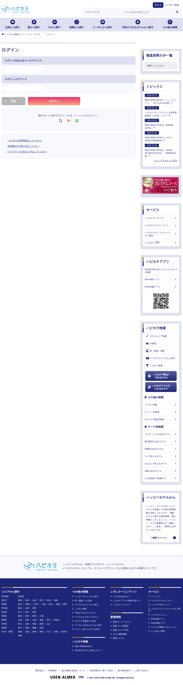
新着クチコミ (117, 638)
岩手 (41, 600)
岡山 (20, 624)
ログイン (54, 101)
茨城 (58, 604)
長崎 (34, 632)
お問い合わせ (141, 670)
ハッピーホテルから (161, 497)
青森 (20, 600)
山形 (34, 600)
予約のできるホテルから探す (138, 24)
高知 (41, 628)
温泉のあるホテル (161, 471)
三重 (41, 616)
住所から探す (12, 24)
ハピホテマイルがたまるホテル (159, 387)
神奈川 (28, 604)
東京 (20, 604)
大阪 (20, 620)
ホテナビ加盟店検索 (161, 419)
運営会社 (39, 670)
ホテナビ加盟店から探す (84, 621)
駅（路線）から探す (82, 600)
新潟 (20, 608)
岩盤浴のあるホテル (161, 449)
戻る (10, 101)
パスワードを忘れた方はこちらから (27, 151)
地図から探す (76, 24)
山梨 (27, 608)
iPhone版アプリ (161, 279)
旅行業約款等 (124, 670)
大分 (49, 632)
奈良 (49, 620)
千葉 (43, 604)
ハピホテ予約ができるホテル (158, 376)
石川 (20, 612)
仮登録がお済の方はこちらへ (23, 146)
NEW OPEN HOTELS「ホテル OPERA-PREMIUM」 (158, 136)
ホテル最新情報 (118, 634)
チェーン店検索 (161, 412)
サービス (152, 210)
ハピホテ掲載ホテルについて (162, 627)
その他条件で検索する (161, 478)
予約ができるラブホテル (84, 613)
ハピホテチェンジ (158, 615)
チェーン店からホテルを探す (86, 629)
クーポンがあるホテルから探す (87, 625)
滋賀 (41, 620)
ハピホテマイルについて (161, 225)
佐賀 (27, 632)
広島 (27, 624)
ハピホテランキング (161, 218)
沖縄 (20, 635)
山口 (49, 624)
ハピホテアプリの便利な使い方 (125, 600)
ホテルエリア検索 (156, 336)
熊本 (41, 632)
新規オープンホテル (120, 622)
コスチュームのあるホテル (161, 434)
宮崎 (56, 632)
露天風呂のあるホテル (161, 441)
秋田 (27, 600)
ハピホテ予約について (160, 605)
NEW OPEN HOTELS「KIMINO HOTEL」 (159, 124)
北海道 (21, 596)
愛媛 (34, 628)
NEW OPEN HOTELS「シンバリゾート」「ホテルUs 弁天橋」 (160, 99)
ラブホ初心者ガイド (120, 596)
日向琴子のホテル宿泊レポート (87, 650)
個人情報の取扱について (73, 670)
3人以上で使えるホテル (161, 463)
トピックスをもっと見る (165, 160)
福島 (56, 600)
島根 (41, 624)
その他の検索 (170, 24)
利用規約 (52, 670)
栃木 (51, 604)
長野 (34, 608)
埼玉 (36, 604)
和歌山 (57, 620)
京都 (34, 620)
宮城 (49, 600)
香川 (20, 628)
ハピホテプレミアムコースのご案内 (161, 234)
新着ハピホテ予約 (119, 630)
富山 (27, 612)
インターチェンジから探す (85, 596)
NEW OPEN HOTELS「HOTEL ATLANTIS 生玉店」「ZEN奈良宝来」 (160, 150)
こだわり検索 (154, 365)
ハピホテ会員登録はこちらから (25, 140)
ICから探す (54, 24)
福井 (34, 612)
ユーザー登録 (171, 5)
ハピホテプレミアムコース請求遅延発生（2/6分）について (161, 111)
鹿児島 (64, 632)
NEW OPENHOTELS (82, 646)
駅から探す (34, 24)
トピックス (154, 86)
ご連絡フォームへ (158, 537)
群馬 (65, 604)
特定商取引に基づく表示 (101, 670)
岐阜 (27, 616)
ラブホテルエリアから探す (160, 358)
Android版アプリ (161, 286)
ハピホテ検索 (156, 328)
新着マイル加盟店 (119, 626)
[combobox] (147, 12)
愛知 (20, 616)
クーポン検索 (161, 404)
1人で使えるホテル (161, 456)
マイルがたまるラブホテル (85, 617)
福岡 (20, 632)
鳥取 (34, 624)
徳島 (27, 628)
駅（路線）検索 (155, 350)
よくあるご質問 (161, 242)
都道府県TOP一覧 (159, 55)
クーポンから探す (102, 24)
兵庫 (27, 620)
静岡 (34, 616)
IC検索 (151, 343)
